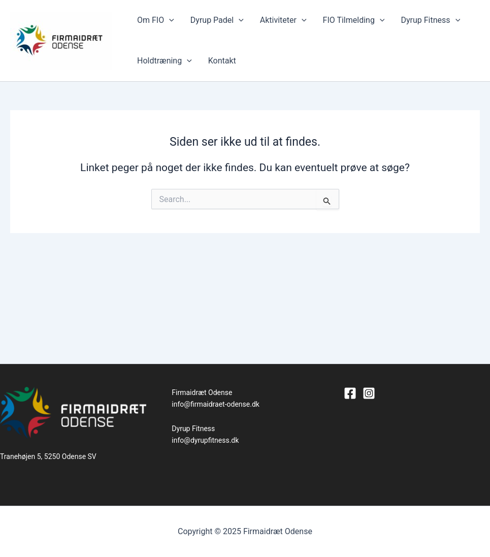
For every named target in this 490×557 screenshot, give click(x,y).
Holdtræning (164, 61)
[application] (169, 20)
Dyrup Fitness (430, 20)
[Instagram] (369, 393)
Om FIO (155, 20)
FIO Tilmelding (354, 20)
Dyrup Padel (217, 20)
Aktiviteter (283, 20)
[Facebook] (350, 393)
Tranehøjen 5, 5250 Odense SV (48, 456)
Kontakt (222, 60)
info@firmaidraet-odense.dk (215, 404)
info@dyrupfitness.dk (205, 440)
